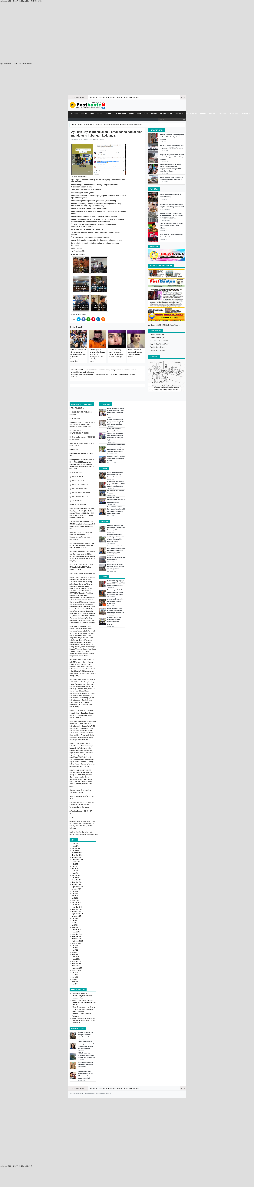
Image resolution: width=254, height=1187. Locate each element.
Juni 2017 (75, 984)
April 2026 (75, 844)
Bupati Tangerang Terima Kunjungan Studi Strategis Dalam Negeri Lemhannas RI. (115, 610)
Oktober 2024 (76, 884)
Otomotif (179, 113)
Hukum (203, 113)
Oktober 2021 (76, 966)
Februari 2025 (76, 875)
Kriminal (212, 113)
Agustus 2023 (76, 916)
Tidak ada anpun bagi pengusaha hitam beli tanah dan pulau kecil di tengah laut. (86, 1055)
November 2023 (77, 909)
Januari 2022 (76, 959)
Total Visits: (154, 347)
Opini (146, 113)
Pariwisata (245, 113)
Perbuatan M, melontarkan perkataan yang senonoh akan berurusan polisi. (115, 97)
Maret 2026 (75, 846)
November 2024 (77, 882)
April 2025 (75, 871)
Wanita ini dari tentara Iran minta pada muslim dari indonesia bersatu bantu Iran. (84, 1002)
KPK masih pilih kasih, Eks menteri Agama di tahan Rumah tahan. (115, 601)
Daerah (108, 113)
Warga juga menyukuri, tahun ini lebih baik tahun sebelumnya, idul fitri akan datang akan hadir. (172, 157)
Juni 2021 (75, 975)
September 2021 (77, 968)
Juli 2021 (75, 972)
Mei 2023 (75, 923)
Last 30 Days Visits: (157, 344)
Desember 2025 (77, 853)
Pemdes (154, 113)
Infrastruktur (166, 113)
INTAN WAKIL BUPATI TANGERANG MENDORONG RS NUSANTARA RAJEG (116, 500)
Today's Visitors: (156, 338)
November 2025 (77, 855)
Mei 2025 (75, 868)
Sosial (99, 113)
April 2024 (75, 898)
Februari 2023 (76, 930)
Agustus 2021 (76, 970)
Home (74, 124)
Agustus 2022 (76, 943)
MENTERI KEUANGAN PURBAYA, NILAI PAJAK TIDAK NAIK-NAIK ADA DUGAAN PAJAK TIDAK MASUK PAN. (171, 216)
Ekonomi (74, 113)
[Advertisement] (64, 17)
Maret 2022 (75, 954)
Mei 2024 (75, 896)
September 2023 (77, 914)
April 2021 (75, 979)
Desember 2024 (77, 880)
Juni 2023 (75, 920)
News (80, 124)
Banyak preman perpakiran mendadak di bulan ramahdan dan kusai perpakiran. (115, 567)
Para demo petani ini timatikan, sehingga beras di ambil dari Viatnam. (116, 458)
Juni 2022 (75, 948)
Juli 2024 (75, 891)
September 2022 (77, 941)
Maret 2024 (75, 900)
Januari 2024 (76, 905)
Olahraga (234, 113)
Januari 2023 (76, 932)
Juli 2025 (75, 864)
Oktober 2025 (76, 857)
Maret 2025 (75, 873)
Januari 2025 (76, 878)
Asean (131, 113)
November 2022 (77, 936)
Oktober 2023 (76, 911)
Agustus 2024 (76, 889)
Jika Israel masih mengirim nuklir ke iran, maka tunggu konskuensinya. (85, 1064)
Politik (84, 113)
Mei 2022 (75, 950)
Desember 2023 (77, 907)
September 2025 (77, 859)
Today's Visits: (155, 335)
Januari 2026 (76, 850)
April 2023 (75, 925)
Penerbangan (191, 113)
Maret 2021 (75, 982)
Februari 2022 (76, 957)
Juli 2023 (75, 918)
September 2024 (77, 887)
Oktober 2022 (76, 939)
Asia (139, 113)
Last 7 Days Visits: (156, 341)
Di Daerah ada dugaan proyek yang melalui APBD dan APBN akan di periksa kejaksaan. (172, 137)
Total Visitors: (155, 350)
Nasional (222, 113)
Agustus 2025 (76, 862)
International (120, 113)
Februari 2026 (76, 848)
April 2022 (75, 952)
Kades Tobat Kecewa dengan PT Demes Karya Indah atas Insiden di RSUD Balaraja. (171, 226)
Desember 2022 (77, 934)
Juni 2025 (75, 866)
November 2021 (77, 963)
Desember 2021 (77, 961)
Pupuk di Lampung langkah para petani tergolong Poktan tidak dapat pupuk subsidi (115, 422)
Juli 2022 (75, 945)
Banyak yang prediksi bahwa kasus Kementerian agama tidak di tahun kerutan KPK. (83, 1020)
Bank (92, 113)
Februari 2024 (76, 902)
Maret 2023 (75, 927)
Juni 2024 (75, 893)
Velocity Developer (106, 1093)
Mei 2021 (75, 977)
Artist (79, 314)
